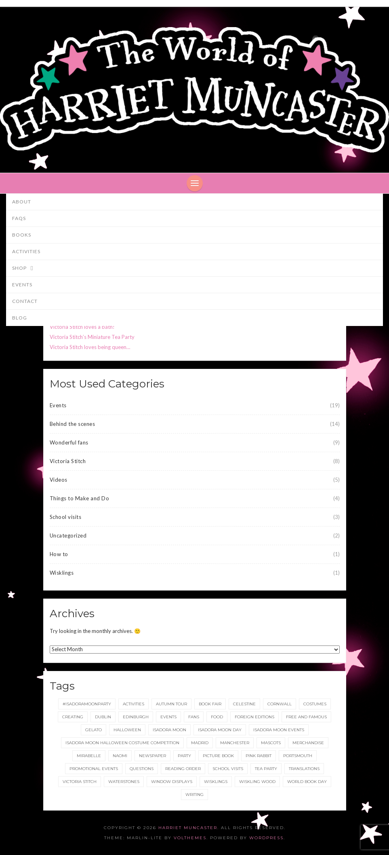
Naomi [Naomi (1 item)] (120, 755)
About (21, 202)
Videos (58, 479)
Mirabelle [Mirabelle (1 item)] (89, 755)
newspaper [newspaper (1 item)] (152, 755)
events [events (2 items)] (168, 717)
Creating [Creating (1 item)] (72, 717)
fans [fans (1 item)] (193, 717)
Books (21, 235)
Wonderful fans (69, 442)
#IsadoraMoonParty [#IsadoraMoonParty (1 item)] (87, 704)
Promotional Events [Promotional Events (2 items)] (93, 768)
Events (22, 284)
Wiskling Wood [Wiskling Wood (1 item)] (257, 781)
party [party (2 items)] (184, 755)
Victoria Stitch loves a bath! (82, 327)
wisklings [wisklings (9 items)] (215, 781)
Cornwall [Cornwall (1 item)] (279, 704)
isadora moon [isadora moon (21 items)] (169, 729)
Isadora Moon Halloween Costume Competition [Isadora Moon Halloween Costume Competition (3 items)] (122, 742)
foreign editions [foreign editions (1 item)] (254, 717)
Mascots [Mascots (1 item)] (271, 742)
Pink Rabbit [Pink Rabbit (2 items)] (258, 755)
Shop (26, 268)
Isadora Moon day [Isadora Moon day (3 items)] (220, 729)
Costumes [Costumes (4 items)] (314, 704)
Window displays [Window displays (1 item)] (171, 781)
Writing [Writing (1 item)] (194, 794)
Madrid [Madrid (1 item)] (199, 742)
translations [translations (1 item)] (304, 768)
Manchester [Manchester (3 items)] (234, 742)
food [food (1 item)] (217, 717)
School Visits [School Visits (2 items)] (227, 768)
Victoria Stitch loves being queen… (90, 347)
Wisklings (62, 572)
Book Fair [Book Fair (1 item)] (210, 704)
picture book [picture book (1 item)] (218, 755)
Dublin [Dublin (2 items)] (103, 717)
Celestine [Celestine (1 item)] (244, 704)
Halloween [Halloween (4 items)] (127, 729)
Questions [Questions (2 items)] (141, 768)
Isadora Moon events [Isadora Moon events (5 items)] (278, 729)
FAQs (19, 218)
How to (59, 554)
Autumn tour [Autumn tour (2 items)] (171, 704)
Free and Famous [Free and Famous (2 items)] (306, 717)
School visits (66, 517)
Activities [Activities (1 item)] (133, 704)
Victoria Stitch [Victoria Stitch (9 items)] (80, 781)
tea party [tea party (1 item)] (266, 768)
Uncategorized (68, 535)
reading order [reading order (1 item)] (183, 768)
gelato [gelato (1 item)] (93, 729)
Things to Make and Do (79, 498)
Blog (19, 318)
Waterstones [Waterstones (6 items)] (123, 781)
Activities (26, 251)
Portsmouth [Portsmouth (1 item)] (297, 755)
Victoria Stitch (68, 461)
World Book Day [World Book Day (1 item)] (307, 781)
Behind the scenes (72, 424)
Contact (25, 301)
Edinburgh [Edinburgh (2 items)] (136, 717)
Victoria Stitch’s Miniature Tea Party (92, 337)
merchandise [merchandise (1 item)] (308, 742)
